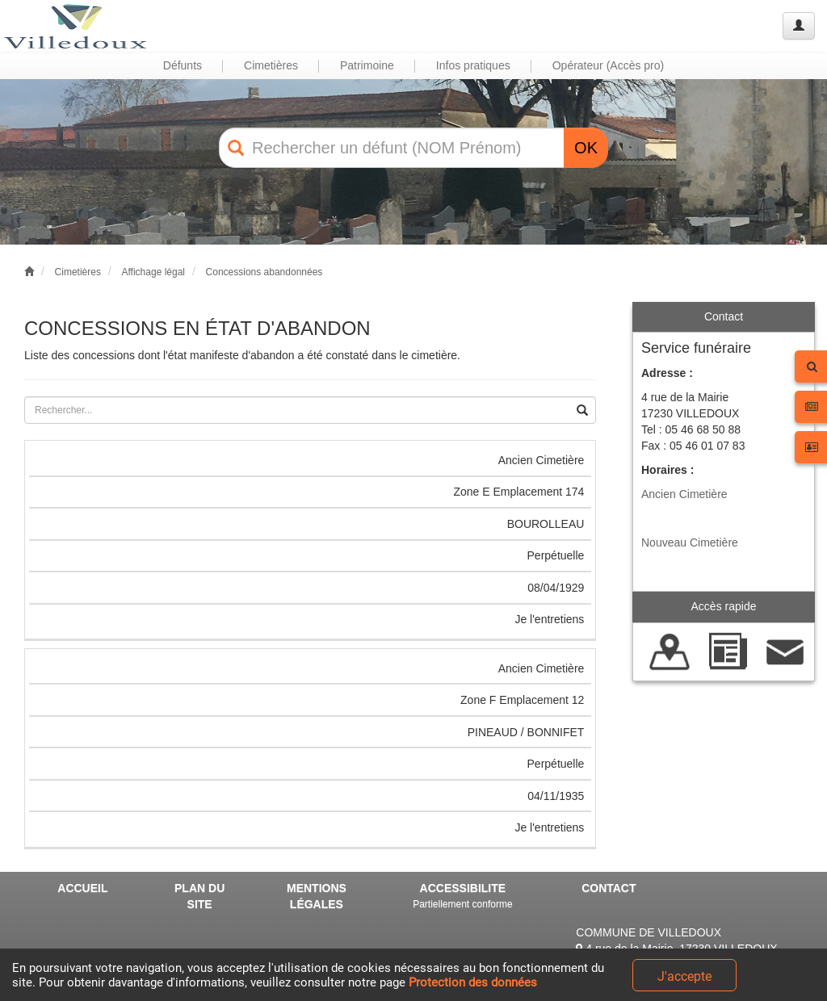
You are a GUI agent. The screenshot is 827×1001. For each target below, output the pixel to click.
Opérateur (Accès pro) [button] (608, 65)
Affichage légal (153, 272)
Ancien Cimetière (684, 494)
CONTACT (608, 888)
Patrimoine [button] (367, 65)
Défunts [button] (182, 65)
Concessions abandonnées (264, 272)
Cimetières (78, 272)
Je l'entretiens (549, 619)
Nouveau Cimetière (689, 542)
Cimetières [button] (271, 65)
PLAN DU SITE (199, 896)
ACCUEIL (82, 888)
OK (586, 148)
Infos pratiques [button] (473, 65)
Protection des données (473, 982)
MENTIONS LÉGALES (316, 896)
